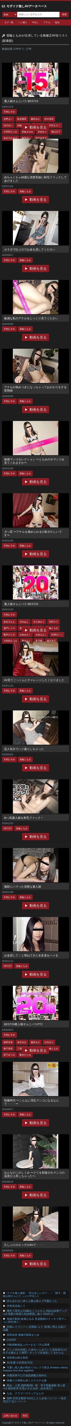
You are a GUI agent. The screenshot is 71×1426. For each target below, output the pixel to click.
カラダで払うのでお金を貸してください (29, 249)
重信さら (26, 641)
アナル (47, 22)
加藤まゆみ (27, 131)
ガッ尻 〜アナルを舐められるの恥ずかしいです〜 (33, 533)
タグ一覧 (8, 22)
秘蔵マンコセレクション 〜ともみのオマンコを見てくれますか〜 (34, 461)
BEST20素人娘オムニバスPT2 (23, 1024)
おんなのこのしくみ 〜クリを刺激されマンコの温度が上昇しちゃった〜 (34, 1174)
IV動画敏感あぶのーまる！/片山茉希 (28, 1344)
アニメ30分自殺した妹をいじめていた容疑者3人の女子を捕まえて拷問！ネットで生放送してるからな (35, 1351)
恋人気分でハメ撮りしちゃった (24, 749)
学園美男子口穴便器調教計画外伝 (27, 1375)
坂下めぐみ (9, 1054)
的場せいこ (57, 634)
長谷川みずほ (10, 138)
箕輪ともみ (25, 191)
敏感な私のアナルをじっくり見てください (31, 318)
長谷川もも (9, 622)
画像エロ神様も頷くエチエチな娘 (27, 1380)
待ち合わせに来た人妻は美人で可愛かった (32, 1300)
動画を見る (38, 127)
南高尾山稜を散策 (17, 1357)
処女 (57, 22)
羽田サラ (53, 622)
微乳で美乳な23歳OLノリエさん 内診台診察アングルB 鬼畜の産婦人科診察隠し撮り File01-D (35, 1312)
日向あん (24, 622)
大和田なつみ (10, 131)
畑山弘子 (55, 131)
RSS (25, 1415)
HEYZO (7, 828)
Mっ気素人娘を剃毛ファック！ (24, 817)
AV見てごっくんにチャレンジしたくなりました (34, 680)
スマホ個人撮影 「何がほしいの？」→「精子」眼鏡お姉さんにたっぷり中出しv (34, 1294)
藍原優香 (21, 119)
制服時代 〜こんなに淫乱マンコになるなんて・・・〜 (31, 1102)
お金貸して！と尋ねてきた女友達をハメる (31, 955)
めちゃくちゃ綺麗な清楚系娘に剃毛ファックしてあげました (35, 179)
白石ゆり (49, 1042)
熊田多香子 (41, 138)
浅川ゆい (8, 125)
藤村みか (35, 119)
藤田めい (26, 138)
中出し (35, 22)
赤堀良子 (42, 131)
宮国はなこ (41, 634)
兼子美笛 (8, 1048)
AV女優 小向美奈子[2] (19, 1362)
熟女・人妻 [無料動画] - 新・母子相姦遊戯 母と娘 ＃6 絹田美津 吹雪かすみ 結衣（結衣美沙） (34, 1387)
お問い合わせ (10, 1415)
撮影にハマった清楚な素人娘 (22, 886)
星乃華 (38, 641)
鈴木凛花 (49, 119)
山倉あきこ (25, 634)
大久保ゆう (38, 622)
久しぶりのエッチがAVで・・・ (24, 1244)
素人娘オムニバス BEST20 (21, 604)
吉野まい (8, 119)
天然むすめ (9, 111)
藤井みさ (35, 1042)
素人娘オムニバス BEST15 (21, 101)
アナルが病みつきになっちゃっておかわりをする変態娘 (35, 388)
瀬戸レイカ (9, 628)
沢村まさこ (54, 125)
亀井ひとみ (9, 634)
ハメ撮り (22, 22)
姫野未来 (8, 1042)
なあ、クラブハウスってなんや (25, 1393)
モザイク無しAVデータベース (26, 6)
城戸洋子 (51, 641)
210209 (11, 1339)
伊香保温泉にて (16, 1305)
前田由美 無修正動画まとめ (23, 1334)
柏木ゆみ (21, 1042)
